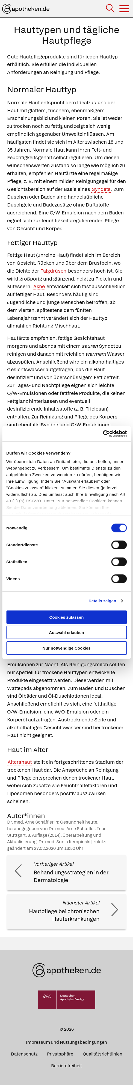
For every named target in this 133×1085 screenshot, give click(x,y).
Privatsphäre (60, 1054)
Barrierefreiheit (66, 1066)
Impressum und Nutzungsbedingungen (66, 1042)
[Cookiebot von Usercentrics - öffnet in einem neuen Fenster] (103, 433)
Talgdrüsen (53, 271)
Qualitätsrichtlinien (102, 1054)
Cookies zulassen (66, 617)
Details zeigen (102, 600)
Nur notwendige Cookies (67, 647)
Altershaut (20, 762)
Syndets (101, 189)
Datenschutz (24, 1054)
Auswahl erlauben (66, 632)
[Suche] (110, 9)
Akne (39, 286)
